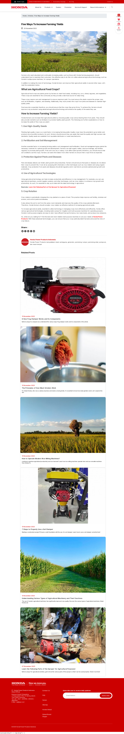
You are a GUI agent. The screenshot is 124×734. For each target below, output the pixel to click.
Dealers (58, 7)
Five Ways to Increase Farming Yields (46, 16)
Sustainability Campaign (59, 1)
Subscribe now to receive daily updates (77, 690)
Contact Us (110, 1)
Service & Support (81, 7)
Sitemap (45, 705)
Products (48, 7)
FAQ (43, 695)
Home (25, 16)
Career (44, 700)
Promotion (68, 7)
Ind (69, 1)
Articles (30, 16)
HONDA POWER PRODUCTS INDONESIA (39, 1)
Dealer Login (20, 1)
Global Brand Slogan (46, 715)
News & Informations (97, 7)
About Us (38, 7)
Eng (73, 1)
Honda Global (47, 709)
